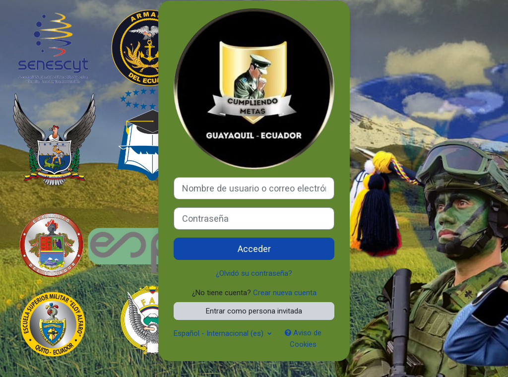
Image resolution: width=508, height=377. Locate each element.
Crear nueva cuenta (285, 292)
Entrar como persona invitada (254, 311)
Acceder (254, 249)
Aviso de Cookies (303, 338)
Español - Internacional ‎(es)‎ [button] (219, 333)
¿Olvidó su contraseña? (254, 273)
